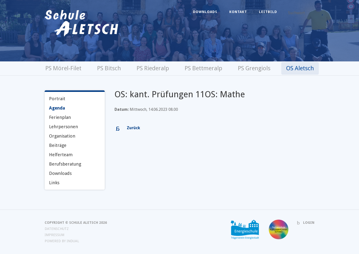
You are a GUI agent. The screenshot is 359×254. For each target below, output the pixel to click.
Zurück (133, 128)
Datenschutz (57, 229)
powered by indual (62, 241)
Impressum (54, 235)
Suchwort (296, 13)
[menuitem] (205, 12)
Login (308, 223)
